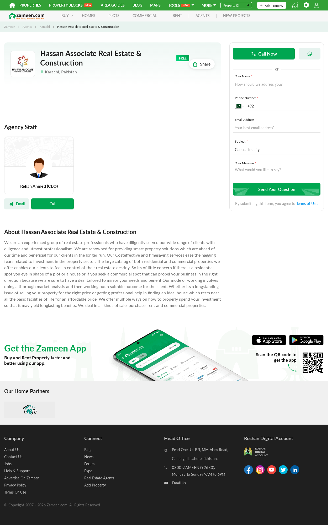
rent (177, 16)
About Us (11, 449)
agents (203, 16)
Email (17, 203)
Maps (155, 5)
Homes (88, 15)
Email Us (179, 482)
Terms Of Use (15, 492)
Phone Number (247, 97)
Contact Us (13, 456)
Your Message (246, 163)
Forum (89, 463)
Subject (242, 141)
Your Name (244, 76)
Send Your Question (276, 189)
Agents (27, 26)
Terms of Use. (307, 203)
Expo (88, 470)
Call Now (264, 53)
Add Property (271, 5)
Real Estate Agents (99, 477)
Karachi (44, 26)
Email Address (246, 119)
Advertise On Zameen (21, 477)
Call (52, 203)
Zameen (9, 26)
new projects (236, 16)
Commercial (145, 15)
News (88, 456)
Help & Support (17, 470)
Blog (137, 5)
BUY (67, 15)
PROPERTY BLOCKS (70, 5)
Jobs (8, 463)
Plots (113, 15)
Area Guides (113, 5)
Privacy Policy (15, 485)
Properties (30, 5)
